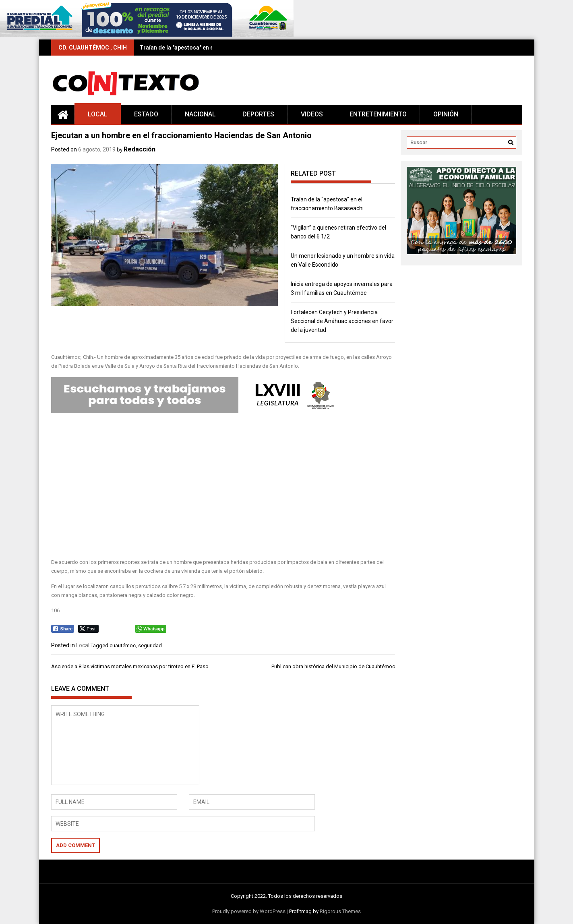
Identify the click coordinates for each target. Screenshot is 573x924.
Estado (146, 114)
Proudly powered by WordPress (248, 911)
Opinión (445, 114)
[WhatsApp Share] (150, 629)
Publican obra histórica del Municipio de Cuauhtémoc (333, 666)
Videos (312, 114)
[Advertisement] (223, 486)
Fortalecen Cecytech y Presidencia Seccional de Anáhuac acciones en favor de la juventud (342, 321)
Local (98, 114)
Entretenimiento (378, 114)
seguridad (150, 645)
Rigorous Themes (340, 911)
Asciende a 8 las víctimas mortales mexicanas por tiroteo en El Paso (130, 666)
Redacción (139, 149)
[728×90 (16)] (147, 35)
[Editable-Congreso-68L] (197, 411)
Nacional (200, 114)
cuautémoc (123, 645)
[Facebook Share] (62, 629)
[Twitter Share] (88, 629)
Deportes (258, 114)
